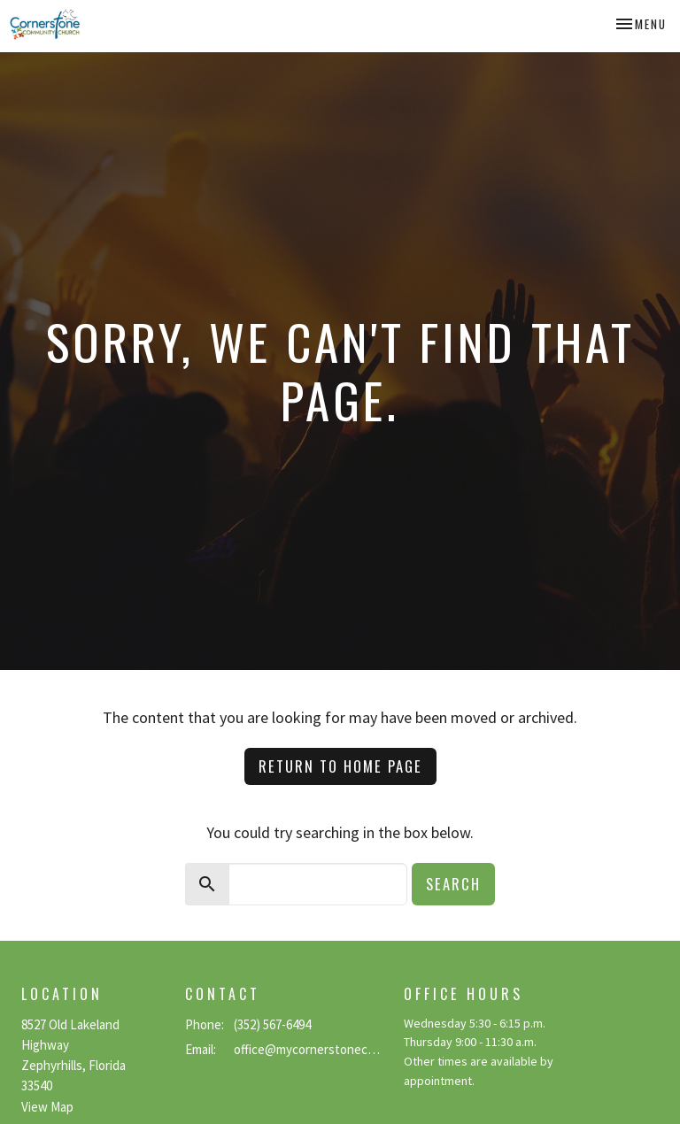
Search (453, 884)
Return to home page (340, 766)
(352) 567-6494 (272, 1024)
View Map (47, 1106)
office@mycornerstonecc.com (310, 1049)
